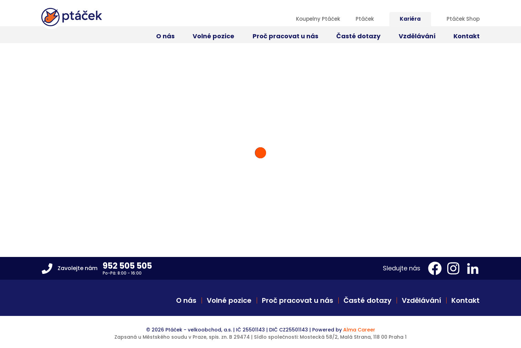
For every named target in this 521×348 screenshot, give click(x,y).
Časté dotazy (367, 300)
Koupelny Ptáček (318, 18)
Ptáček (365, 18)
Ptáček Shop (463, 18)
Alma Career (359, 329)
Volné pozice (229, 300)
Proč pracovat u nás (297, 300)
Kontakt (465, 300)
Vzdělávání (421, 300)
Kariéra (410, 18)
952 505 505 (127, 265)
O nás (186, 300)
